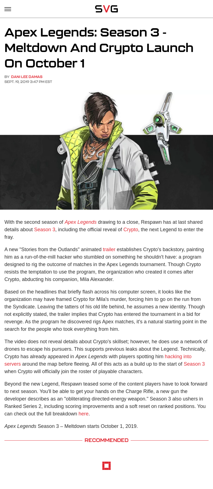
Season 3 (44, 229)
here (83, 414)
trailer (109, 249)
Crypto (130, 229)
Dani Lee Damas (26, 77)
